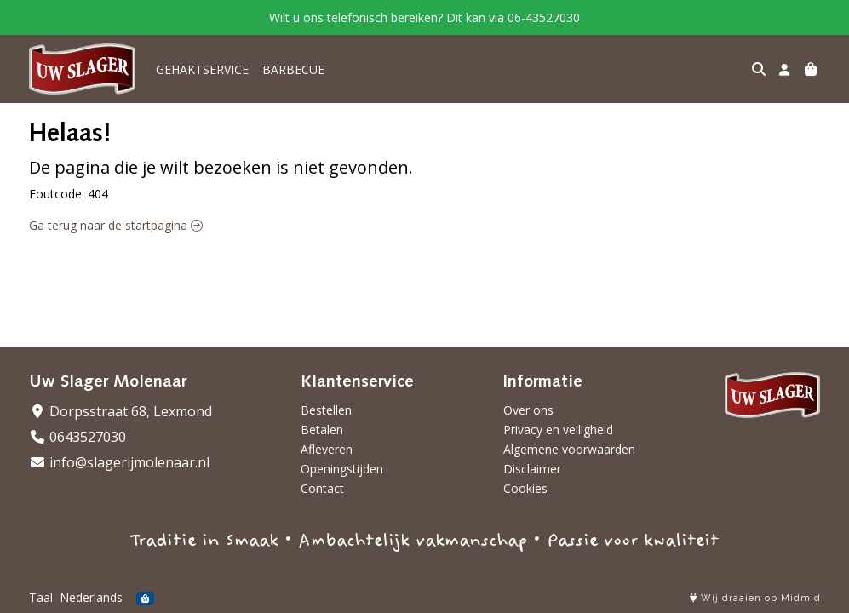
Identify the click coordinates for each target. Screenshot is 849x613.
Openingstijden (342, 469)
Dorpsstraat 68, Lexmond (120, 411)
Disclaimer (532, 469)
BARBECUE (293, 69)
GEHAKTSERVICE (202, 69)
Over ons (528, 410)
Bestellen (326, 410)
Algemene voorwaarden (569, 449)
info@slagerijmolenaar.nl (119, 462)
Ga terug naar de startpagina (116, 225)
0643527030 (77, 436)
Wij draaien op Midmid (755, 598)
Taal (41, 597)
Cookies (525, 488)
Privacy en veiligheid (558, 429)
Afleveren (327, 449)
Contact (322, 488)
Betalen (322, 429)
